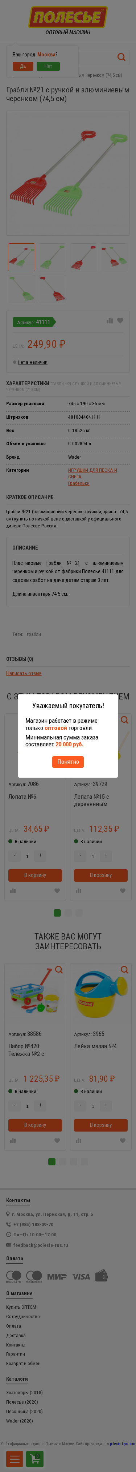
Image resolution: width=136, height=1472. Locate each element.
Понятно (68, 761)
